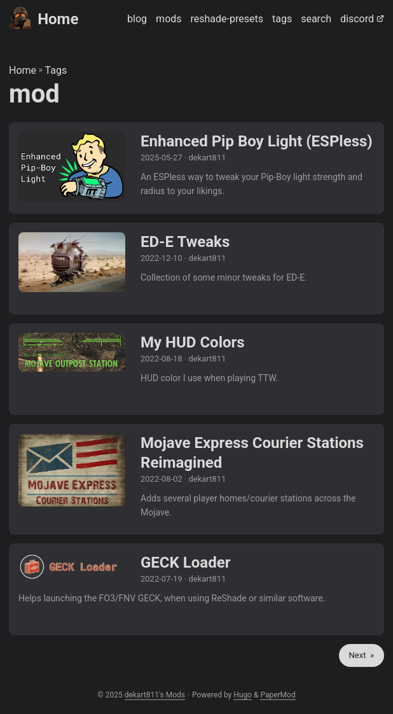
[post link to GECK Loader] (196, 589)
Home (43, 18)
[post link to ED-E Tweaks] (196, 268)
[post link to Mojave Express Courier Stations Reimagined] (196, 479)
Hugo (242, 694)
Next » (361, 655)
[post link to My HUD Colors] (196, 369)
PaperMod (277, 694)
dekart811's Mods (155, 694)
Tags (56, 70)
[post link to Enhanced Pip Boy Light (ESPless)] (196, 168)
